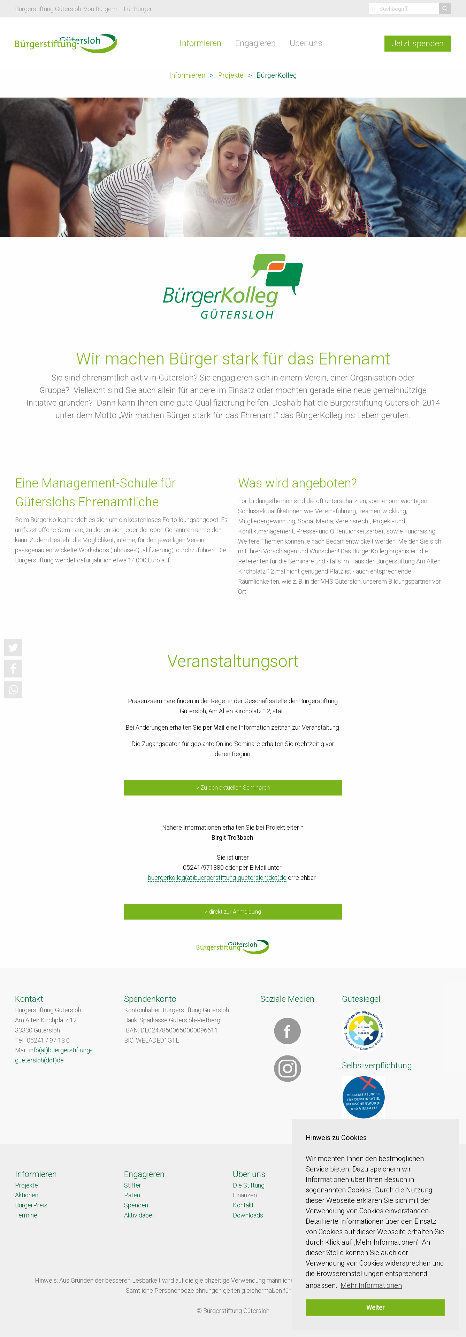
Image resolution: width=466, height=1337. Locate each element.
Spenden (136, 1205)
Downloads (248, 1215)
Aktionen (26, 1195)
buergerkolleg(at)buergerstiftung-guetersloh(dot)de (217, 877)
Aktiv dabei (139, 1215)
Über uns (306, 43)
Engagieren (255, 43)
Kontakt (243, 1205)
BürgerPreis (31, 1205)
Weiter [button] (375, 1307)
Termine (26, 1215)
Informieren (200, 43)
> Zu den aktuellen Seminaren (233, 787)
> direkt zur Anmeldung (233, 911)
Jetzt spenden (418, 43)
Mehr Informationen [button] (371, 1285)
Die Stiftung (249, 1185)
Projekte (231, 75)
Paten (132, 1195)
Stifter (132, 1185)
